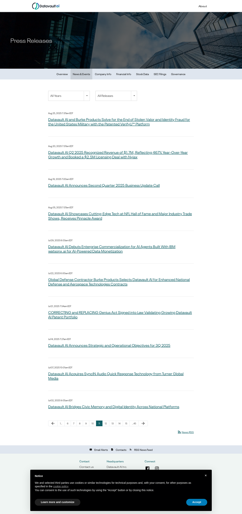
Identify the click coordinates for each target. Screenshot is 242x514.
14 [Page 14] (119, 423)
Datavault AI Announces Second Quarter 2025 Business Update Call (104, 185)
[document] (121, 486)
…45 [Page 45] (134, 423)
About (203, 6)
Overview (62, 74)
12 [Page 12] (106, 423)
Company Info (103, 74)
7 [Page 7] (73, 423)
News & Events (81, 74)
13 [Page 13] (113, 423)
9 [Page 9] (86, 423)
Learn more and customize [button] (57, 502)
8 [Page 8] (80, 423)
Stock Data (142, 74)
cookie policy (60, 486)
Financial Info (123, 74)
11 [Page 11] (99, 423)
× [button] (206, 475)
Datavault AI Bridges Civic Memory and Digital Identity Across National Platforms (113, 406)
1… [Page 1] (61, 423)
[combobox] (69, 96)
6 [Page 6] (67, 423)
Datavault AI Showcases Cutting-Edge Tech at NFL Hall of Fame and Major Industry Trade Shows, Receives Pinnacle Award (120, 215)
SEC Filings (160, 74)
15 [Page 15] (126, 423)
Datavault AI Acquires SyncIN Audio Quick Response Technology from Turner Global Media (116, 375)
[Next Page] (143, 423)
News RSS (185, 432)
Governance (178, 74)
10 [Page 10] (93, 423)
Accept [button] (196, 502)
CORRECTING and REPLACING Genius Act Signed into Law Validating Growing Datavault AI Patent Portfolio (120, 314)
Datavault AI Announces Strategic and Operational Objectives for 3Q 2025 (109, 345)
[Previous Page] (53, 423)
